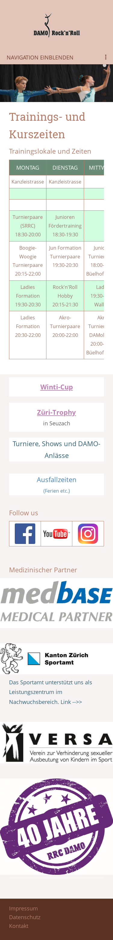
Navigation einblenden (40, 57)
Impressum (23, 908)
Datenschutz (24, 917)
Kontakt (18, 925)
